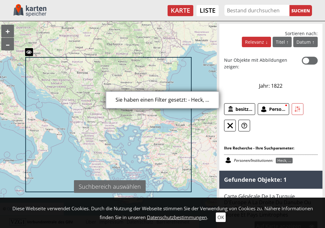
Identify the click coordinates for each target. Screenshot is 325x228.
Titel (281, 42)
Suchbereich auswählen (110, 186)
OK (220, 217)
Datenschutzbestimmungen (177, 217)
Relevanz (255, 42)
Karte (180, 10)
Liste (208, 10)
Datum (304, 42)
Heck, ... (284, 160)
